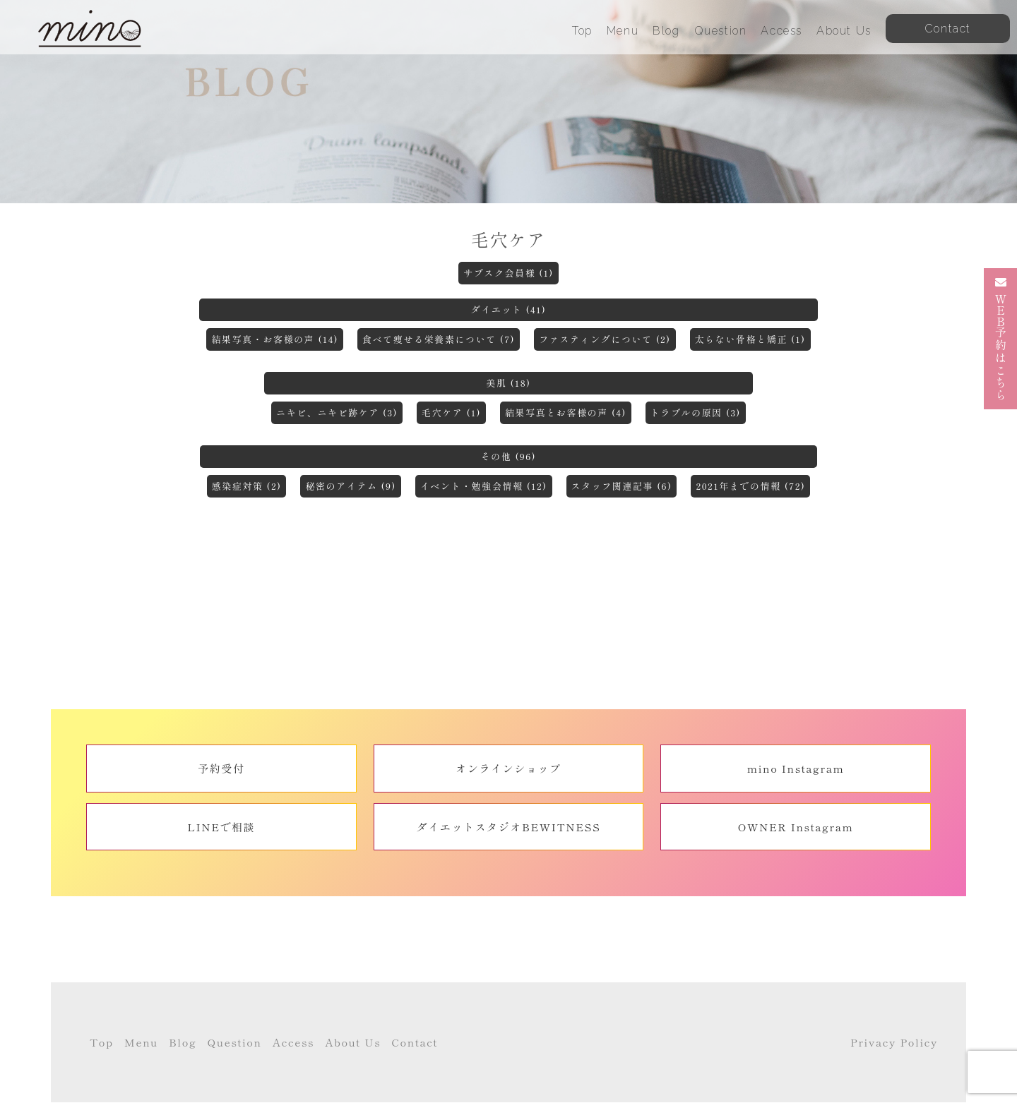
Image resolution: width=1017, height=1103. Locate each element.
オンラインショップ (508, 768)
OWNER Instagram (796, 826)
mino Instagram (796, 768)
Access (781, 30)
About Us (844, 30)
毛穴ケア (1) (451, 412)
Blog (666, 30)
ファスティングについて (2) (604, 339)
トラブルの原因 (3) (695, 412)
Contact (414, 1042)
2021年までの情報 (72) (750, 486)
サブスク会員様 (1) (508, 272)
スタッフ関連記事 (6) (621, 486)
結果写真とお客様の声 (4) (565, 412)
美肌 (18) (508, 383)
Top (582, 30)
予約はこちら (1000, 339)
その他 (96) (508, 456)
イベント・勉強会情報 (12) (483, 486)
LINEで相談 (221, 826)
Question (720, 30)
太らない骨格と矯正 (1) (750, 339)
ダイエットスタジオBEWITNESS (509, 826)
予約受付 (221, 768)
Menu (622, 30)
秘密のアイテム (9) (350, 486)
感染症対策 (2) (247, 486)
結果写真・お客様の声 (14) (274, 339)
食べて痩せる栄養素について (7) (438, 339)
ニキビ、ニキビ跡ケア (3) (337, 412)
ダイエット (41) (509, 309)
